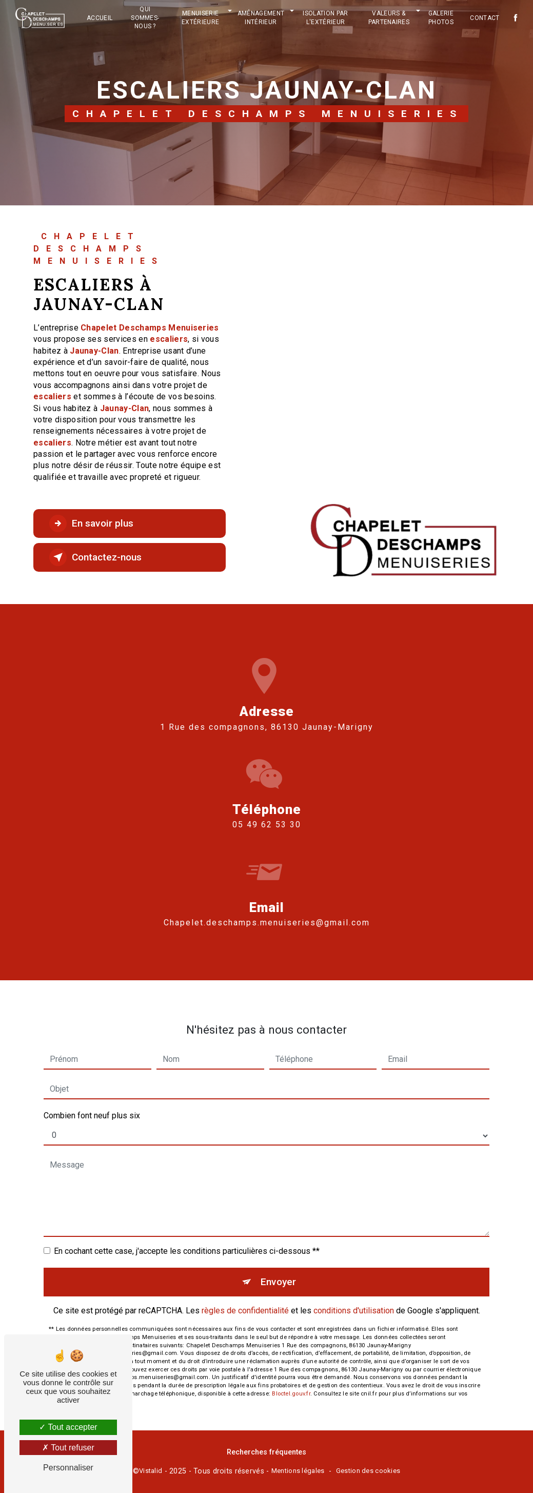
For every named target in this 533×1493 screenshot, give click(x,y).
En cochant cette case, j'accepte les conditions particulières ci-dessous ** (187, 1242)
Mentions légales (298, 1471)
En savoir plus (91, 523)
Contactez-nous (95, 557)
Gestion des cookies (368, 1471)
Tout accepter (68, 1427)
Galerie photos (440, 18)
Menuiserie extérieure (200, 18)
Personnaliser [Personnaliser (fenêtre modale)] (68, 1467)
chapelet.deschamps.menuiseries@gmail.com (267, 913)
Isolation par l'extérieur (325, 18)
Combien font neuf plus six (92, 1106)
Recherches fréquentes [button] (266, 1452)
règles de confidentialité (245, 1301)
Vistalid (150, 1471)
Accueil (99, 18)
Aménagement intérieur (261, 18)
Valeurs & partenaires (389, 18)
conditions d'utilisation (353, 1301)
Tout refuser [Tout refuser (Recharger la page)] (68, 1447)
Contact (484, 18)
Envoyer (278, 1272)
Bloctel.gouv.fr (291, 1384)
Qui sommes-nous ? (145, 18)
